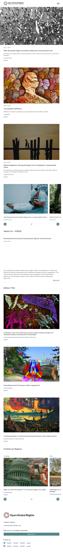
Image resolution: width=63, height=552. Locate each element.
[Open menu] (58, 3)
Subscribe (30, 534)
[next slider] (5, 224)
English (9, 543)
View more (56, 280)
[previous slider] (57, 224)
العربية (28, 543)
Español (6, 60)
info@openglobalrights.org (12, 525)
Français (15, 543)
